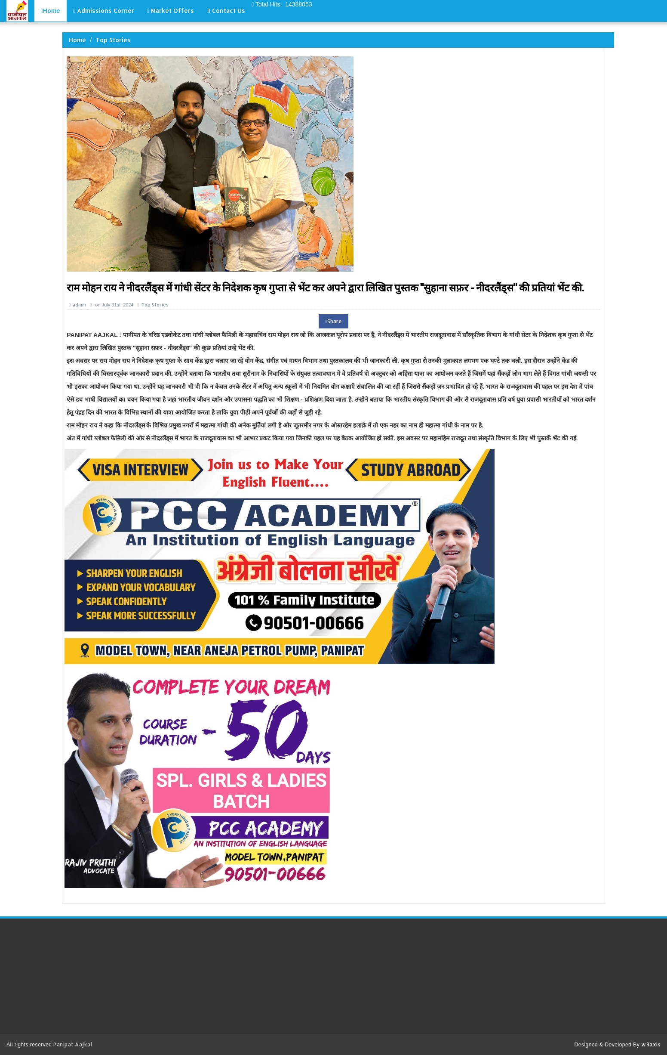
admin (78, 305)
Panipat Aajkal (72, 1044)
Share (333, 321)
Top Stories (113, 39)
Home (77, 39)
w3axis (651, 1044)
